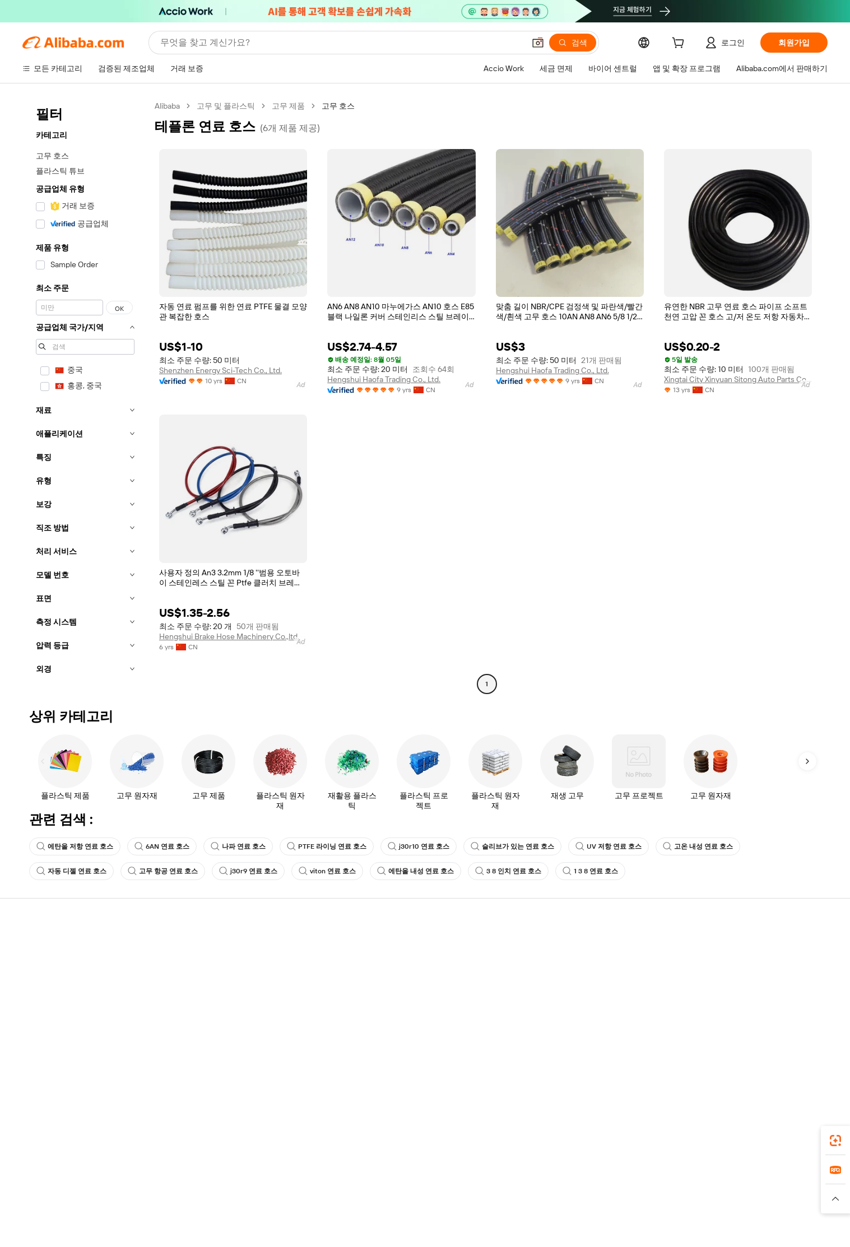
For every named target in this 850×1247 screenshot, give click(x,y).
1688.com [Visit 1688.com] (294, 1196)
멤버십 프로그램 (397, 970)
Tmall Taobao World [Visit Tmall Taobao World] (354, 1196)
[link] (835, 1140)
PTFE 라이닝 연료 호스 (326, 846)
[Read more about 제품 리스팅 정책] (356, 1213)
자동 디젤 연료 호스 (71, 871)
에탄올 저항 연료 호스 (74, 846)
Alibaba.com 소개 (741, 949)
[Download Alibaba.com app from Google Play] (785, 1146)
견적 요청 (385, 949)
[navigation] (85, 396)
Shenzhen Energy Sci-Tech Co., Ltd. (220, 370)
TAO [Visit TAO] (527, 1196)
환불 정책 (214, 970)
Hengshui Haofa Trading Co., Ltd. (383, 379)
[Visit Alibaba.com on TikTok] (800, 1058)
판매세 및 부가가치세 (406, 992)
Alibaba (167, 105)
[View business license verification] (526, 1230)
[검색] (572, 43)
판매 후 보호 (219, 1013)
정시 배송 (214, 992)
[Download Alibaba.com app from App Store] (702, 1146)
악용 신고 (44, 1034)
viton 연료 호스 (327, 871)
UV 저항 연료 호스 (608, 846)
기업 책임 (727, 970)
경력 (719, 1013)
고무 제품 (288, 105)
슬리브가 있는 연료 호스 (512, 846)
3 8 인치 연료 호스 (508, 871)
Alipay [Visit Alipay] (408, 1196)
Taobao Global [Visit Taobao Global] (486, 1196)
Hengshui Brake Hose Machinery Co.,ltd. (229, 636)
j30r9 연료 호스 (248, 871)
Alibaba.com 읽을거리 (407, 1013)
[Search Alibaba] (341, 42)
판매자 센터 (560, 970)
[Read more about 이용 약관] (548, 1213)
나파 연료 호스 (238, 846)
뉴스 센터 (727, 992)
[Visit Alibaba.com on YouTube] (783, 1058)
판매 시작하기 (564, 949)
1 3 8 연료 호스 (590, 871)
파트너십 (556, 1013)
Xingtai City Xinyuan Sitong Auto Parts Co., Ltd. (738, 379)
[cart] (680, 44)
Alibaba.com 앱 (530, 1146)
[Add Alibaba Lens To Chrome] (178, 1146)
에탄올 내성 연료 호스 (415, 871)
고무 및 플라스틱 (226, 105)
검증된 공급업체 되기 (577, 992)
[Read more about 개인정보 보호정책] (491, 1213)
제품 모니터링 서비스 (235, 1034)
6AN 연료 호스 (161, 846)
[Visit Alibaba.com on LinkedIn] (733, 1058)
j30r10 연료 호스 (418, 846)
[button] (538, 42)
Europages (602, 1196)
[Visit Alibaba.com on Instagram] (766, 1058)
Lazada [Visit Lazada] (440, 1196)
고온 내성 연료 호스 (698, 846)
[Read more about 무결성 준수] (593, 1213)
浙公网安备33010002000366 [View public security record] (608, 1230)
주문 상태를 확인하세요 (68, 992)
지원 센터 (44, 949)
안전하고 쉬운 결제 (231, 949)
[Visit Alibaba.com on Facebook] (716, 1058)
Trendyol (559, 1196)
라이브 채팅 (47, 970)
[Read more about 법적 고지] (302, 1213)
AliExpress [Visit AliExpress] (250, 1196)
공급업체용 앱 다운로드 (581, 1034)
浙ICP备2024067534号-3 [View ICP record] (711, 1230)
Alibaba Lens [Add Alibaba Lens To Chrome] (89, 1146)
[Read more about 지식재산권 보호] (422, 1213)
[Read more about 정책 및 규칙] (257, 1213)
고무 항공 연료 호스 (163, 871)
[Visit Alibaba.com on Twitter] (750, 1058)
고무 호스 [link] (338, 105)
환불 (35, 1013)
